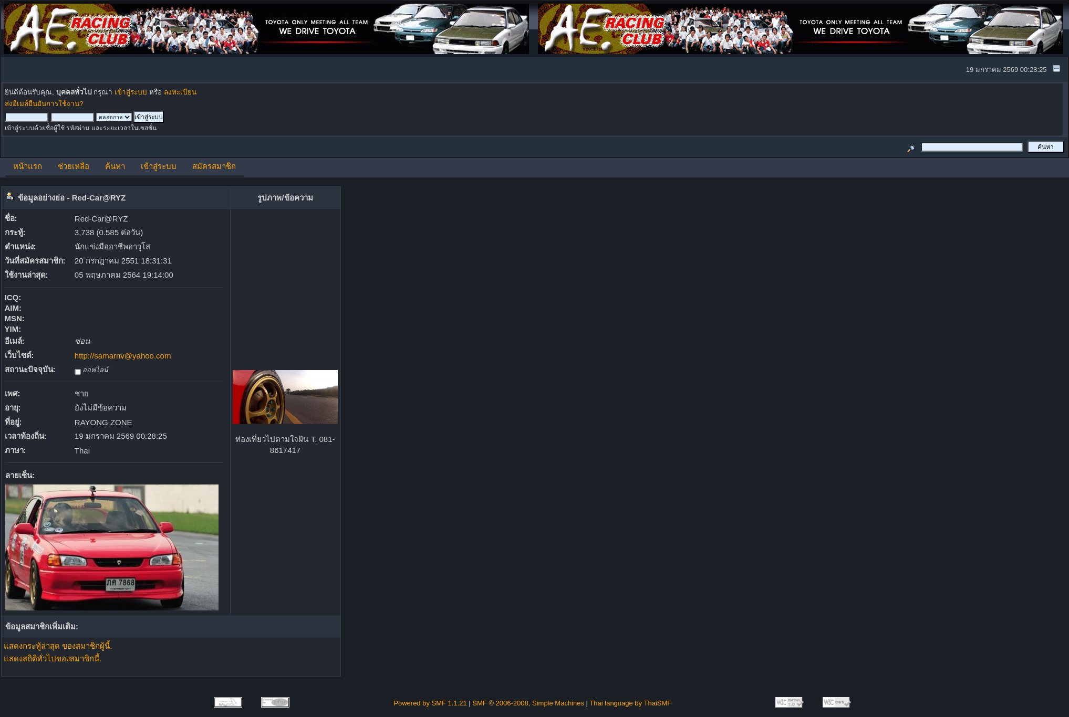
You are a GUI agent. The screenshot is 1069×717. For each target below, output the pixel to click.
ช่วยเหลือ (73, 166)
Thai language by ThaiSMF (630, 703)
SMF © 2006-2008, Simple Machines (528, 703)
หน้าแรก (27, 166)
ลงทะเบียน (180, 92)
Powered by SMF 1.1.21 (429, 703)
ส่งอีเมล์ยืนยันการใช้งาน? (44, 104)
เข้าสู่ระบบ (131, 92)
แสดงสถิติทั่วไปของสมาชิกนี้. (52, 658)
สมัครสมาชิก (214, 166)
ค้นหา (115, 166)
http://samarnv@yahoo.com (123, 355)
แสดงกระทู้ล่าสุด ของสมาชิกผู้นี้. (58, 645)
